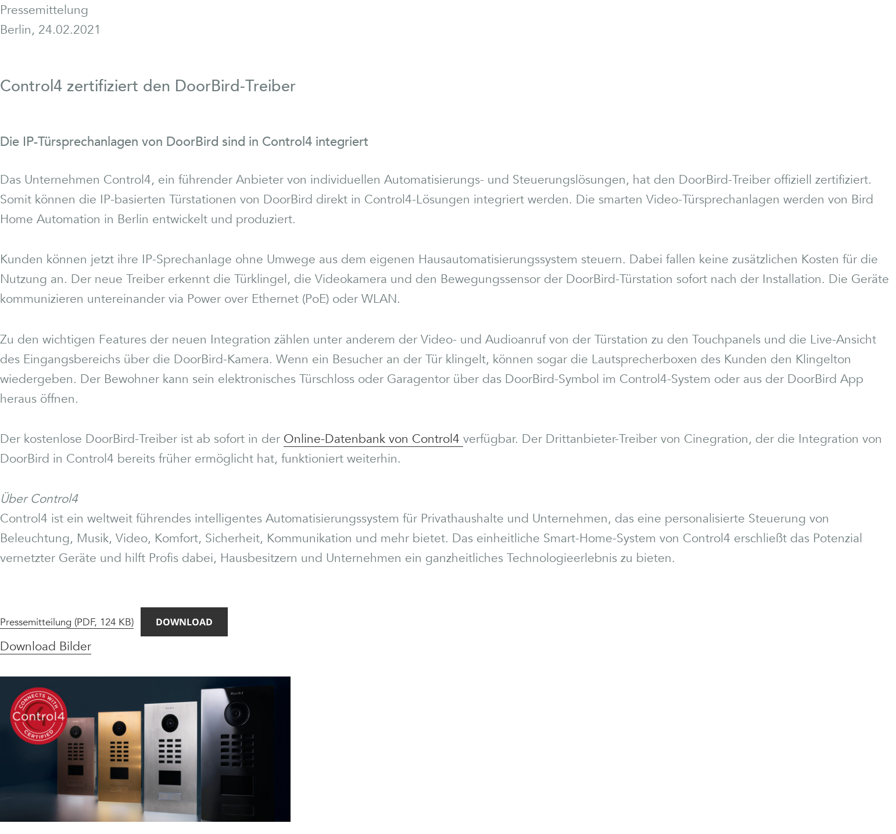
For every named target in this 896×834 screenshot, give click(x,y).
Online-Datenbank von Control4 (373, 438)
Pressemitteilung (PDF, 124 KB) (67, 622)
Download (184, 621)
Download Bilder (45, 646)
